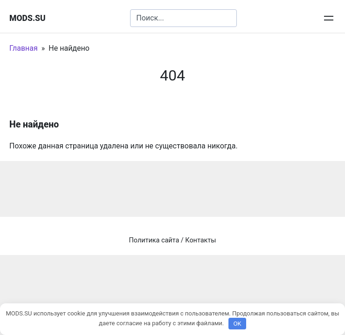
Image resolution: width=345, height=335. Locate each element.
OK (237, 323)
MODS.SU (27, 18)
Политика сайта (154, 240)
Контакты (200, 240)
